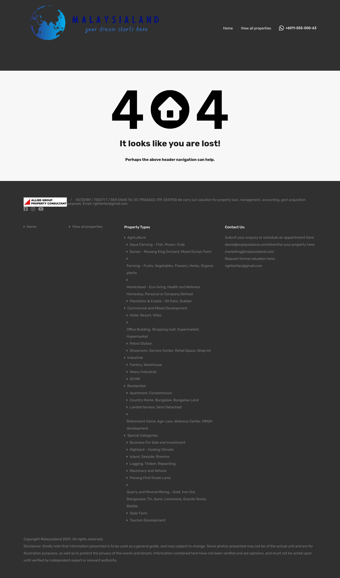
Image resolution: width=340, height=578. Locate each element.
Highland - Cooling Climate (152, 449)
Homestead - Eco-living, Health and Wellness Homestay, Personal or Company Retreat (163, 290)
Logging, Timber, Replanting (152, 464)
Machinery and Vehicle (148, 471)
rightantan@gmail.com (243, 266)
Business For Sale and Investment (157, 442)
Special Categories (142, 435)
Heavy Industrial (143, 372)
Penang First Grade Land (150, 478)
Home (228, 28)
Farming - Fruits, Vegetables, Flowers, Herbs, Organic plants (170, 269)
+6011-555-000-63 (300, 28)
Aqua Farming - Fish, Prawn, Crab (157, 244)
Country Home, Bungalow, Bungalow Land (164, 400)
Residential (136, 386)
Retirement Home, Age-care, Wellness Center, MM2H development (169, 424)
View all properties (256, 28)
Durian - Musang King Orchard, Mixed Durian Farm (171, 252)
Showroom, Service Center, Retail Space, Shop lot (170, 350)
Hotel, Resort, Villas (145, 315)
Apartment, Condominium (151, 393)
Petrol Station (141, 343)
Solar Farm (138, 513)
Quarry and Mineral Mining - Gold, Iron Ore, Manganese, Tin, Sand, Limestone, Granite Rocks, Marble (167, 499)
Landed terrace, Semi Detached (155, 407)
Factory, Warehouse (146, 365)
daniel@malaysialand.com (246, 244)
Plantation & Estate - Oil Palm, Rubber (161, 301)
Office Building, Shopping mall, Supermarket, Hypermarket (163, 333)
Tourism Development (148, 520)
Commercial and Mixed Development (157, 308)
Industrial (135, 358)
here (310, 237)
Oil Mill (135, 379)
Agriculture (136, 237)
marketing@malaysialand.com (249, 252)
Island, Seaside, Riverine (149, 457)
